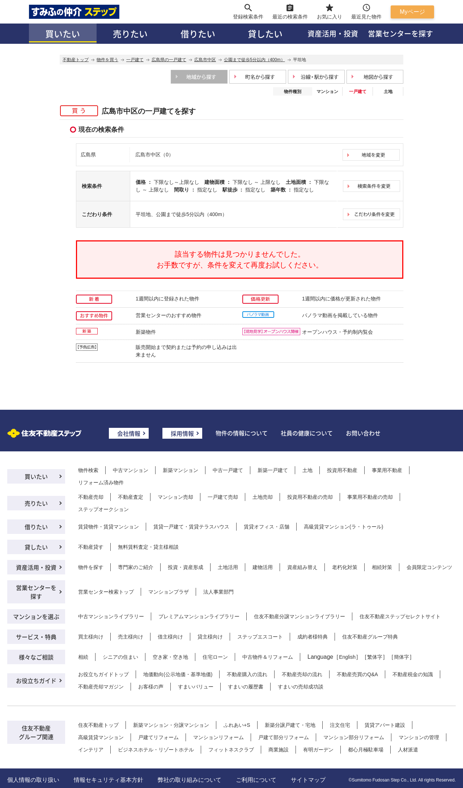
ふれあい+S (237, 725)
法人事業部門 (218, 592)
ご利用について (256, 780)
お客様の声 (150, 687)
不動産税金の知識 (412, 674)
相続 (83, 657)
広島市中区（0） (154, 154)
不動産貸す (90, 547)
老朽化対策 (344, 567)
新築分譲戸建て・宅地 (290, 725)
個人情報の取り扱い (33, 780)
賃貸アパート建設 (385, 725)
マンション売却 (175, 497)
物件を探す (90, 567)
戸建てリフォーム (158, 737)
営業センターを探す (400, 33)
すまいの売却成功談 (300, 687)
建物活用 (262, 567)
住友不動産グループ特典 (370, 637)
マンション (327, 91)
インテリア (90, 750)
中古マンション (130, 470)
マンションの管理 (419, 737)
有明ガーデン (318, 750)
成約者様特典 (312, 637)
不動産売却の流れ (302, 674)
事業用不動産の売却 (370, 497)
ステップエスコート (260, 637)
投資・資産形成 (185, 567)
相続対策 (382, 567)
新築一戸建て (273, 470)
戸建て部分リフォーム (283, 737)
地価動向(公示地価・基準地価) (177, 674)
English (347, 657)
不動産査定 (130, 497)
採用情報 (182, 433)
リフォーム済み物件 (101, 482)
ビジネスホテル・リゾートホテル (156, 750)
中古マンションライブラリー (111, 616)
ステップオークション (103, 509)
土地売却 (262, 497)
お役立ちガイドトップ (103, 674)
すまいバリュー (195, 687)
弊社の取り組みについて (189, 780)
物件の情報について (242, 433)
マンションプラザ (168, 592)
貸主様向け (210, 637)
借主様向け (170, 637)
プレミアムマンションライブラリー (198, 616)
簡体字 (401, 657)
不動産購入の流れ (247, 674)
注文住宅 (340, 725)
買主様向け (90, 637)
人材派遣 (408, 750)
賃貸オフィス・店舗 (266, 527)
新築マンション (180, 470)
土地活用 (228, 567)
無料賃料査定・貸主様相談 (148, 547)
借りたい (197, 33)
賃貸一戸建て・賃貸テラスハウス (191, 527)
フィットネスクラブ (231, 750)
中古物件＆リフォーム (267, 657)
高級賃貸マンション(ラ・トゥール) (343, 527)
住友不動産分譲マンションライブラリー (299, 616)
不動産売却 (90, 497)
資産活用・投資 (332, 33)
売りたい (130, 33)
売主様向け (130, 637)
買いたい (62, 33)
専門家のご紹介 (135, 567)
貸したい (265, 33)
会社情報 (128, 433)
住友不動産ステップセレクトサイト (400, 616)
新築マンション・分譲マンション (171, 725)
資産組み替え (302, 567)
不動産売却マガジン (101, 687)
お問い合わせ (363, 433)
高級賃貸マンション (101, 737)
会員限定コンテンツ (429, 567)
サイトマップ (308, 780)
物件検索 (88, 470)
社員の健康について (307, 433)
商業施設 (278, 750)
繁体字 (374, 657)
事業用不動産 (387, 470)
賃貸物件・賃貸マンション (108, 527)
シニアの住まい (120, 657)
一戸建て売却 (223, 497)
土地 (388, 91)
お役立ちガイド (36, 680)
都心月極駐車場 (365, 750)
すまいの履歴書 (245, 687)
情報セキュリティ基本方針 (108, 780)
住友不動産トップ (98, 725)
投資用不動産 (342, 470)
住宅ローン (215, 657)
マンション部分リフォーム (353, 737)
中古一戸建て (228, 470)
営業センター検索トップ (106, 592)
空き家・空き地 (170, 657)
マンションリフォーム (218, 737)
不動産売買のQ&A (357, 674)
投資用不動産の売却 (310, 497)
